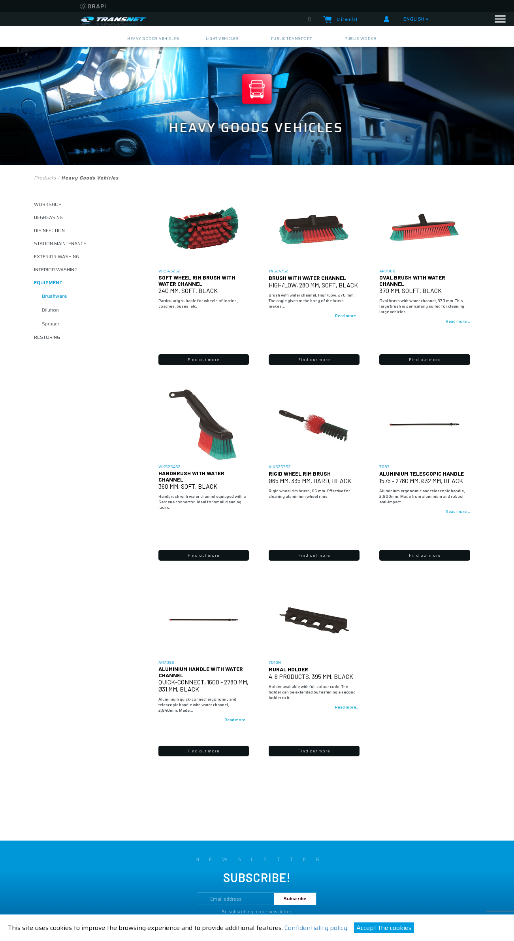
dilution (50, 310)
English (416, 19)
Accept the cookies (384, 928)
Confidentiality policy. (316, 928)
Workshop (48, 204)
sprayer (50, 323)
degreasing (48, 217)
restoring (47, 337)
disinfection (49, 230)
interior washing (55, 269)
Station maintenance (60, 243)
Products (45, 177)
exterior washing (56, 256)
